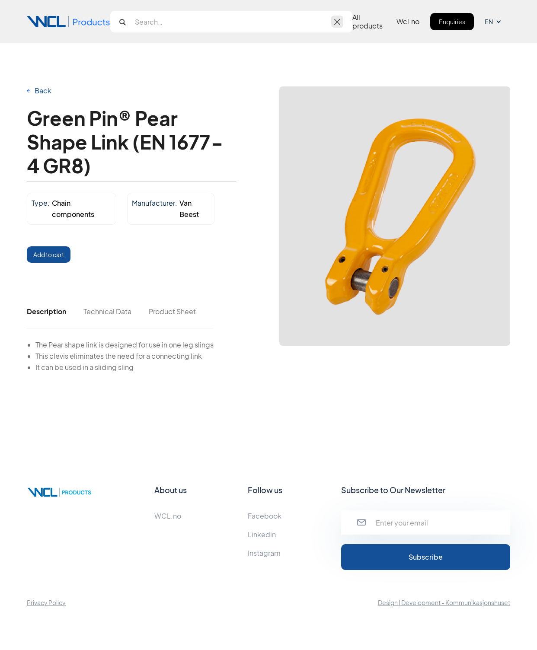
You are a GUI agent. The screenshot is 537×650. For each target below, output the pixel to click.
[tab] (46, 311)
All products (367, 21)
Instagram (264, 553)
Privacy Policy (46, 602)
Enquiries (452, 21)
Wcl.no (407, 21)
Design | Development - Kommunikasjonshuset (444, 602)
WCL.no (167, 515)
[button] (497, 22)
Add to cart (48, 254)
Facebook (264, 515)
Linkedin (262, 534)
